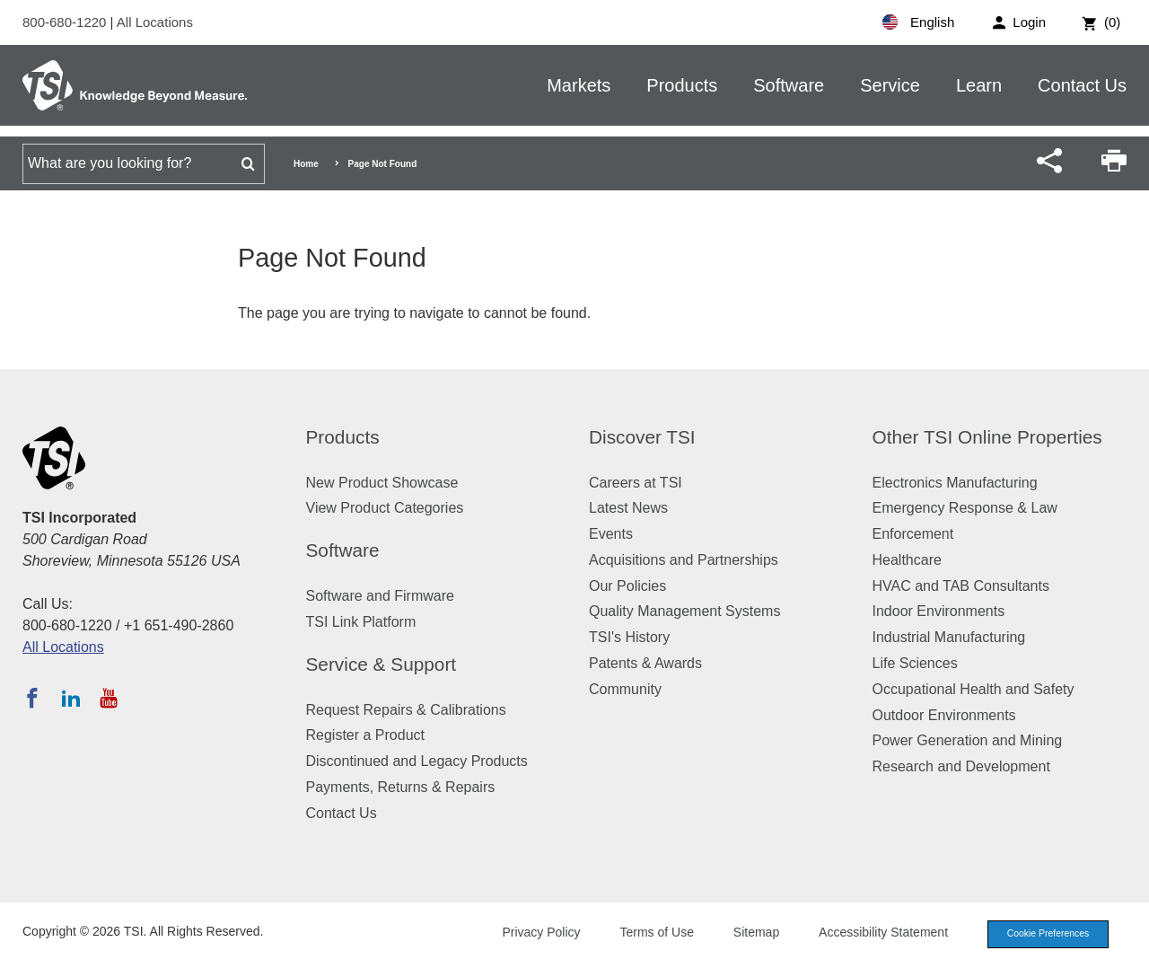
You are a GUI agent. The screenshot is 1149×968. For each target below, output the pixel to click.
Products (681, 85)
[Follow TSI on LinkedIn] (71, 698)
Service (890, 85)
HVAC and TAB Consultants (961, 586)
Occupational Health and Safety (973, 689)
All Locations (155, 22)
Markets (578, 85)
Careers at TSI (635, 482)
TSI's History (629, 637)
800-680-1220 (66, 22)
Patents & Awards (645, 663)
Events (611, 533)
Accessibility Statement (874, 934)
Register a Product (365, 735)
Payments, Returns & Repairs (401, 787)
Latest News (628, 507)
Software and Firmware (380, 595)
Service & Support (381, 664)
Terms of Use (648, 934)
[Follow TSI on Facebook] (32, 698)
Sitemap (747, 934)
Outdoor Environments (944, 715)
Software (788, 85)
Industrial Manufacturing (949, 637)
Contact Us (1082, 85)
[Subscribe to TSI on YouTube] (108, 698)
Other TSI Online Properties (987, 437)
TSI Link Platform (361, 621)
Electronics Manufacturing (955, 482)
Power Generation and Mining (968, 740)
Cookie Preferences (1043, 934)
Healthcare (907, 560)
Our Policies (627, 586)
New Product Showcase (382, 482)
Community (625, 689)
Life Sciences (915, 663)
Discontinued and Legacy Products (417, 761)
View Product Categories (385, 507)
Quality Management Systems (684, 611)
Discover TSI (642, 437)
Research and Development (961, 766)
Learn (979, 85)
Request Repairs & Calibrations (406, 709)
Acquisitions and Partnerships (683, 560)
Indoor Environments (939, 611)
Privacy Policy (532, 934)
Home (306, 164)
